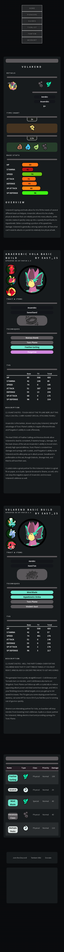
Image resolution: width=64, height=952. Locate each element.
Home (32, 8)
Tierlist (32, 27)
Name (9, 768)
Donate (48, 858)
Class (35, 768)
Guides (32, 21)
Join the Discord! (20, 858)
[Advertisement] (27, 885)
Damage (55, 768)
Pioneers (32, 15)
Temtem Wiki (36, 858)
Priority (45, 768)
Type (23, 768)
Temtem (32, 34)
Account (32, 40)
